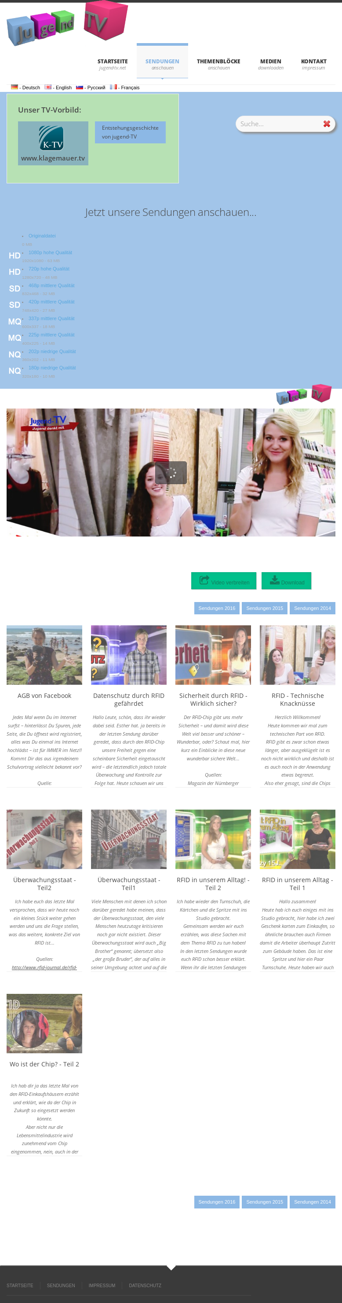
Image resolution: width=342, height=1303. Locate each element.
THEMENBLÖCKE (218, 61)
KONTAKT (314, 61)
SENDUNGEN (162, 61)
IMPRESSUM (102, 1285)
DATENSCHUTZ (145, 1285)
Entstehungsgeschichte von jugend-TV (130, 132)
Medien (271, 61)
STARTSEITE (113, 61)
